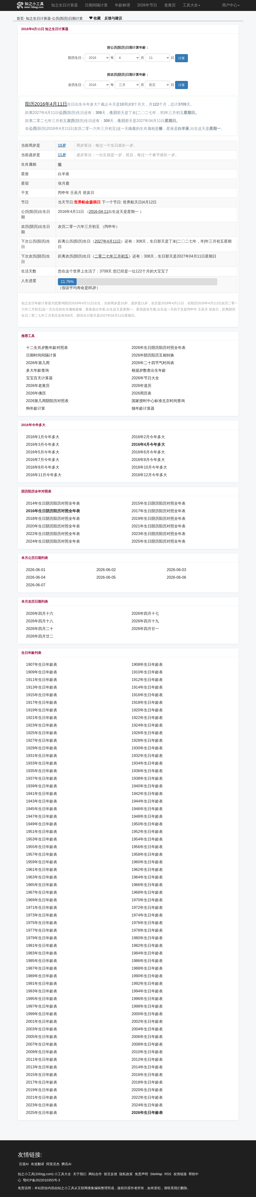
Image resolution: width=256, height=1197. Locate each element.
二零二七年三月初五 (111, 256)
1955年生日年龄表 (41, 847)
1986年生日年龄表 (147, 961)
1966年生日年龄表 (147, 885)
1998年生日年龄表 (147, 1006)
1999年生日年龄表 (41, 1014)
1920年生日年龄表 (147, 710)
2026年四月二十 (40, 629)
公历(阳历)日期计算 (67, 18)
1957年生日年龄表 (41, 854)
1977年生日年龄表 (41, 930)
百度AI (24, 1164)
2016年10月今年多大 (149, 467)
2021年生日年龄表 (41, 1097)
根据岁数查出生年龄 (149, 370)
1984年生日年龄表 (147, 953)
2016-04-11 (98, 212)
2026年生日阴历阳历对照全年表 (159, 348)
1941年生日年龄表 (41, 794)
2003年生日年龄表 (41, 1029)
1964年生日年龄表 (147, 877)
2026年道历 (142, 386)
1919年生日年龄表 (41, 710)
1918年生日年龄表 (147, 702)
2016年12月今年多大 (149, 475)
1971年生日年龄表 (41, 908)
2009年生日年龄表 (41, 1052)
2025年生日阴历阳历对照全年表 (159, 541)
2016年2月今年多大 (148, 437)
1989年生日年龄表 (41, 976)
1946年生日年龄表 (147, 809)
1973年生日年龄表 (41, 915)
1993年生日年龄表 (41, 991)
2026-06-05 (106, 577)
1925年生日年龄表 (41, 733)
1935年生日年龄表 (41, 771)
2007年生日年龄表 (41, 1044)
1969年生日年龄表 (41, 900)
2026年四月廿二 (40, 636)
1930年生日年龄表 (147, 748)
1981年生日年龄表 (41, 946)
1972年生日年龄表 (147, 908)
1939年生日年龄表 (41, 786)
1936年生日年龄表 (147, 771)
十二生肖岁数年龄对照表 (47, 348)
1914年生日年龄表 (147, 687)
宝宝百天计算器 (39, 378)
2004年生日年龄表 (147, 1029)
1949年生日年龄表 (41, 824)
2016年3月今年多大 (43, 444)
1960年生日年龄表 (147, 862)
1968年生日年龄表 (147, 892)
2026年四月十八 (40, 621)
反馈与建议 (113, 18)
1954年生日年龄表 (147, 839)
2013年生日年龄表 (41, 1067)
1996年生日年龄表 (147, 999)
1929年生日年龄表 (41, 748)
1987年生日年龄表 (41, 968)
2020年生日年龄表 (147, 1090)
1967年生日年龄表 (41, 892)
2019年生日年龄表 (41, 1090)
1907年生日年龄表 (41, 664)
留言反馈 (110, 1174)
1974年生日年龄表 (147, 915)
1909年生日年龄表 (41, 672)
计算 (181, 58)
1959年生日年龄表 (41, 862)
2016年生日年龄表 (147, 1075)
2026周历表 (142, 393)
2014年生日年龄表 (147, 1067)
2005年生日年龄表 (41, 1037)
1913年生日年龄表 (41, 687)
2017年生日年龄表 (41, 1082)
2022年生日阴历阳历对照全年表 (53, 534)
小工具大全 (62, 1174)
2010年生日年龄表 (147, 1052)
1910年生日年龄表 (147, 672)
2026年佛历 (36, 393)
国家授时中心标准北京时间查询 (158, 401)
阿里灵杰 (53, 1164)
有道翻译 (37, 1164)
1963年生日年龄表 (41, 877)
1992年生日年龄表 (147, 983)
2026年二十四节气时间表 (153, 363)
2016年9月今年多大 (43, 467)
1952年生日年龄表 (147, 832)
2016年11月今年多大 (43, 475)
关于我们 (79, 1174)
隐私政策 (126, 1174)
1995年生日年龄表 (41, 999)
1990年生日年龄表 (147, 976)
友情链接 (180, 1174)
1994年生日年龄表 (147, 991)
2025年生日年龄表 (41, 1113)
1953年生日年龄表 (41, 839)
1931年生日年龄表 (41, 756)
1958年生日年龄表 (147, 854)
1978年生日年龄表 (147, 930)
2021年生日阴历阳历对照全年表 (159, 526)
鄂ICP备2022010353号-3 (41, 1180)
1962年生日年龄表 (147, 870)
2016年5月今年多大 (43, 452)
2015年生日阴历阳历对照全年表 (159, 503)
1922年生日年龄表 (147, 718)
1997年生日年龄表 (41, 1006)
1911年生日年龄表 (41, 680)
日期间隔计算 (96, 5)
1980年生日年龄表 (147, 938)
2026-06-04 (36, 577)
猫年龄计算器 (143, 408)
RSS (167, 1174)
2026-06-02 (106, 570)
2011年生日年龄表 (41, 1059)
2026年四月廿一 (145, 629)
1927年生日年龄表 (41, 740)
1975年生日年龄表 (41, 923)
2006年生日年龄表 (147, 1037)
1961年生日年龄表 (41, 870)
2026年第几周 (38, 363)
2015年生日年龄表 (41, 1075)
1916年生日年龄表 (147, 695)
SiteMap (156, 1174)
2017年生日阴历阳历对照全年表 (159, 511)
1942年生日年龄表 (147, 794)
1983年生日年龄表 (41, 953)
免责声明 (141, 1174)
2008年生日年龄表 (147, 1044)
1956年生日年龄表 (147, 847)
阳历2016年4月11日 (46, 104)
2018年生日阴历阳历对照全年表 (53, 518)
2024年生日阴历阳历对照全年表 (53, 541)
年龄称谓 (122, 5)
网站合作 (95, 1174)
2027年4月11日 (107, 241)
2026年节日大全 (145, 378)
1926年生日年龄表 (147, 733)
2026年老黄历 (38, 386)
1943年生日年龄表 (41, 801)
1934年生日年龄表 (147, 763)
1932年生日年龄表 (147, 756)
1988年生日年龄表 (147, 968)
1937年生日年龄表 (41, 778)
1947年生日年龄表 (41, 816)
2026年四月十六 (40, 613)
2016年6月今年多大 (148, 452)
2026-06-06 (176, 577)
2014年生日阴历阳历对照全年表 (53, 503)
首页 (20, 18)
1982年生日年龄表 (147, 946)
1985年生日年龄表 (41, 961)
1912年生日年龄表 (147, 680)
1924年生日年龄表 (147, 725)
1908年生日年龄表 (147, 664)
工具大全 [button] (191, 5)
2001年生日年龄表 (41, 1021)
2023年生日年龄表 (41, 1105)
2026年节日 (147, 5)
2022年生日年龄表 (147, 1097)
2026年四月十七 (145, 613)
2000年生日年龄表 (147, 1014)
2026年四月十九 (145, 621)
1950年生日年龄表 (147, 824)
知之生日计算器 (64, 5)
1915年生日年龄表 (41, 695)
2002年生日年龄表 (147, 1021)
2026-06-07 (36, 585)
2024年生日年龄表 (147, 1105)
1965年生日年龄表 (41, 885)
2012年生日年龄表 (147, 1059)
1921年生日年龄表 (41, 718)
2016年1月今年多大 (43, 437)
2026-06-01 (36, 570)
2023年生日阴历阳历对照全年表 (159, 534)
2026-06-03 (176, 570)
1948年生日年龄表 (147, 816)
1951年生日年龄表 (41, 832)
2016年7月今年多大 (43, 460)
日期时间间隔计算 (41, 355)
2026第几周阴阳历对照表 (47, 401)
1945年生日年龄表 (41, 809)
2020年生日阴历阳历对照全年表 (53, 526)
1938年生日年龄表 (147, 778)
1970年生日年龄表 (147, 900)
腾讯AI (66, 1164)
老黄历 (170, 5)
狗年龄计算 (35, 408)
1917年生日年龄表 (41, 702)
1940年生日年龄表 (147, 786)
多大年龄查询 (37, 370)
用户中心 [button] (231, 5)
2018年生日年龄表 (147, 1082)
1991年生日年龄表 (41, 983)
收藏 (95, 18)
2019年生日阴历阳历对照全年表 (159, 518)
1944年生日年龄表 (147, 801)
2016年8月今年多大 (148, 460)
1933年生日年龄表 (41, 763)
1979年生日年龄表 (41, 938)
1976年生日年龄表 (147, 923)
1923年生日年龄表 (41, 725)
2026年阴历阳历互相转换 (153, 355)
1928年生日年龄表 (147, 740)
